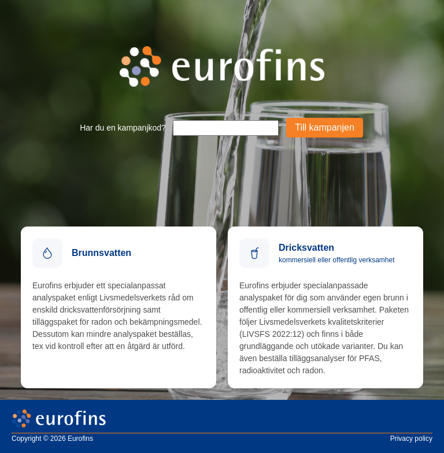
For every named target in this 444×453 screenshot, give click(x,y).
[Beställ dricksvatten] (325, 307)
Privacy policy (411, 439)
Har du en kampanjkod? (123, 127)
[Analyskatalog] (118, 307)
